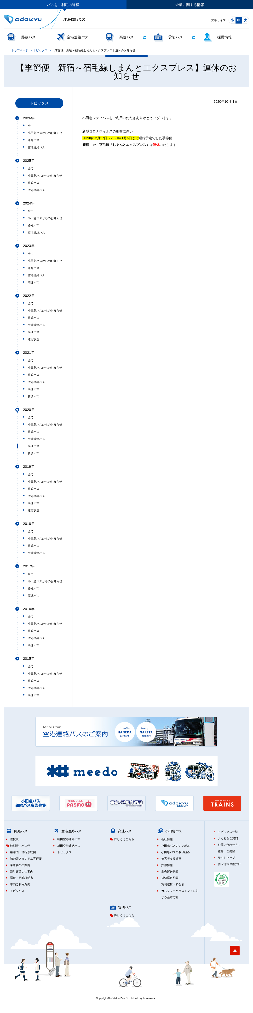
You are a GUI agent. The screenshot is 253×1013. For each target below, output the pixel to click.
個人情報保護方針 (229, 864)
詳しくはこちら (124, 839)
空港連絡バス (77, 37)
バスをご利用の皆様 (63, 5)
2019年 (28, 466)
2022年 (28, 296)
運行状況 (33, 339)
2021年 (28, 352)
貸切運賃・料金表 (172, 884)
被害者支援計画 (171, 858)
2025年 (28, 160)
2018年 (28, 523)
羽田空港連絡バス (68, 839)
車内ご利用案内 (20, 884)
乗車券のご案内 (20, 865)
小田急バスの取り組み (175, 852)
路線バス (28, 37)
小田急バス (173, 831)
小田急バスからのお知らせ (45, 133)
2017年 (28, 566)
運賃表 (14, 839)
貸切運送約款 (169, 878)
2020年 (28, 410)
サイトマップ (226, 857)
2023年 (28, 246)
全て (31, 125)
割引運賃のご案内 (21, 871)
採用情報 (224, 37)
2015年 (28, 658)
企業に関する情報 (189, 5)
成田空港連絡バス (68, 845)
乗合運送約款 (169, 871)
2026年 (28, 118)
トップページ (20, 50)
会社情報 (167, 839)
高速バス (126, 37)
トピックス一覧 (228, 831)
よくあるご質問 (228, 838)
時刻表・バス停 (20, 845)
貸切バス (175, 37)
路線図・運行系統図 (23, 852)
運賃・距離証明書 (21, 878)
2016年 (28, 609)
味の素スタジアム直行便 (26, 858)
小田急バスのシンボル (175, 845)
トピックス (40, 50)
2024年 (28, 203)
